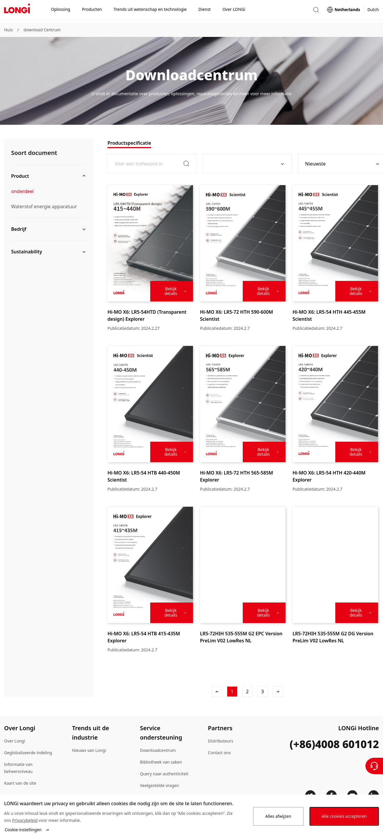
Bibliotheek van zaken (161, 762)
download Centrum (42, 30)
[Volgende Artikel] (278, 691)
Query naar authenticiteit (164, 773)
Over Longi (14, 741)
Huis (8, 30)
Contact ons (219, 752)
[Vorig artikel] (217, 691)
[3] (262, 691)
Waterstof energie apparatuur (44, 206)
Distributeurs (220, 741)
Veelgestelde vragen (159, 785)
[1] (232, 691)
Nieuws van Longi (89, 750)
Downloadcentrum (158, 750)
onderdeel (22, 191)
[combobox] (245, 164)
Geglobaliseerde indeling (28, 752)
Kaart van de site (20, 783)
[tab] (129, 143)
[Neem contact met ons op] (374, 766)
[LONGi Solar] (17, 11)
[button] (315, 11)
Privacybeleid (24, 820)
